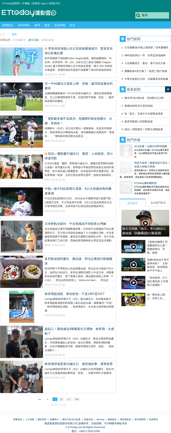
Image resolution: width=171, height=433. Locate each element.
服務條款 (112, 419)
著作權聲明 (140, 419)
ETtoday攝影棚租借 (131, 179)
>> (76, 399)
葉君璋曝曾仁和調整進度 (138, 121)
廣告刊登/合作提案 (71, 419)
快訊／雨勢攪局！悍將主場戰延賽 (143, 129)
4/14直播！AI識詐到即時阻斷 (136, 146)
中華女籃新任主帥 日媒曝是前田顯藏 (146, 78)
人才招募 (29, 419)
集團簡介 (54, 419)
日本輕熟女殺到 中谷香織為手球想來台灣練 (75, 223)
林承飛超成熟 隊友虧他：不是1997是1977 (74, 294)
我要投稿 (17, 419)
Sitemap (100, 419)
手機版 (26, 3)
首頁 (2, 34)
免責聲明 (153, 419)
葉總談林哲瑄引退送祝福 (138, 105)
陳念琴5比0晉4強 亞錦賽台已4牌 (143, 97)
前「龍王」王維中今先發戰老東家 (143, 113)
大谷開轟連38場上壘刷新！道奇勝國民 (146, 47)
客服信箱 (88, 419)
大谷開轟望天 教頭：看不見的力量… (146, 63)
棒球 (37, 25)
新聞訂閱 (54, 3)
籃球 (47, 25)
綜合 (72, 25)
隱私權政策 (125, 419)
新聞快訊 (7, 25)
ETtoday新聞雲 (11, 3)
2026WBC (24, 25)
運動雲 (32, 13)
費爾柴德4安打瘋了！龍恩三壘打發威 (145, 71)
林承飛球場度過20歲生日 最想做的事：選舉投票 (79, 364)
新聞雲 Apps (39, 3)
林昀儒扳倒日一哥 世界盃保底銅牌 (145, 55)
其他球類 (59, 25)
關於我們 (42, 419)
